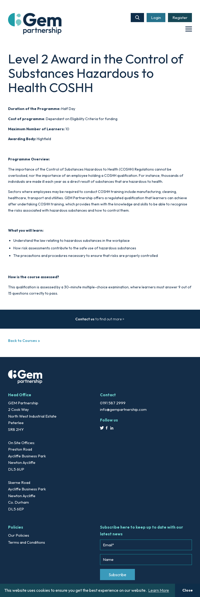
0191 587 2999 (113, 402)
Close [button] (187, 590)
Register (180, 17)
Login (156, 17)
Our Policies (18, 535)
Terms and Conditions (26, 542)
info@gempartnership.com (123, 409)
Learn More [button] (158, 590)
